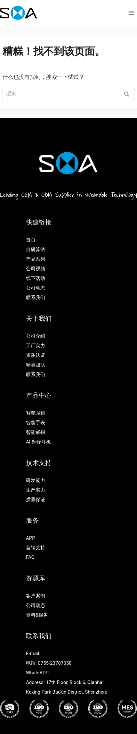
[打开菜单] (131, 13)
